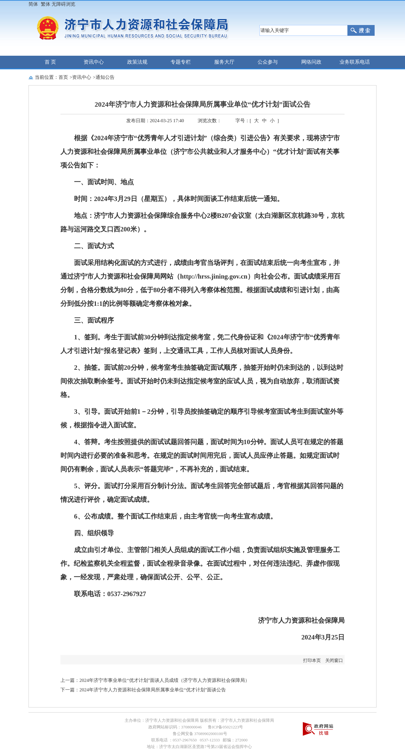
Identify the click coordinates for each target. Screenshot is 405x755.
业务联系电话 (355, 62)
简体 (33, 4)
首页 (63, 77)
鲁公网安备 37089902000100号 (199, 733)
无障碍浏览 (63, 4)
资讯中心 (94, 62)
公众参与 (268, 62)
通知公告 (105, 77)
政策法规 (137, 62)
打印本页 (312, 660)
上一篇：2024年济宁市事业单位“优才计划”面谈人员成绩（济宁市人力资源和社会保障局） (155, 680)
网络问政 (311, 62)
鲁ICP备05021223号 (225, 727)
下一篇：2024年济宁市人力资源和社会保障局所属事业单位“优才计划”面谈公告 (143, 689)
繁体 (45, 4)
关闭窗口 (334, 660)
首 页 (50, 62)
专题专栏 (181, 62)
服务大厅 (224, 62)
